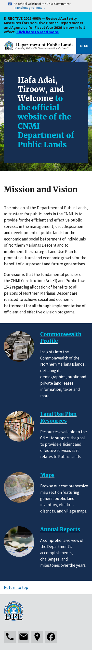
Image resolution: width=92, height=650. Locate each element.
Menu (84, 46)
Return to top (16, 587)
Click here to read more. (37, 31)
